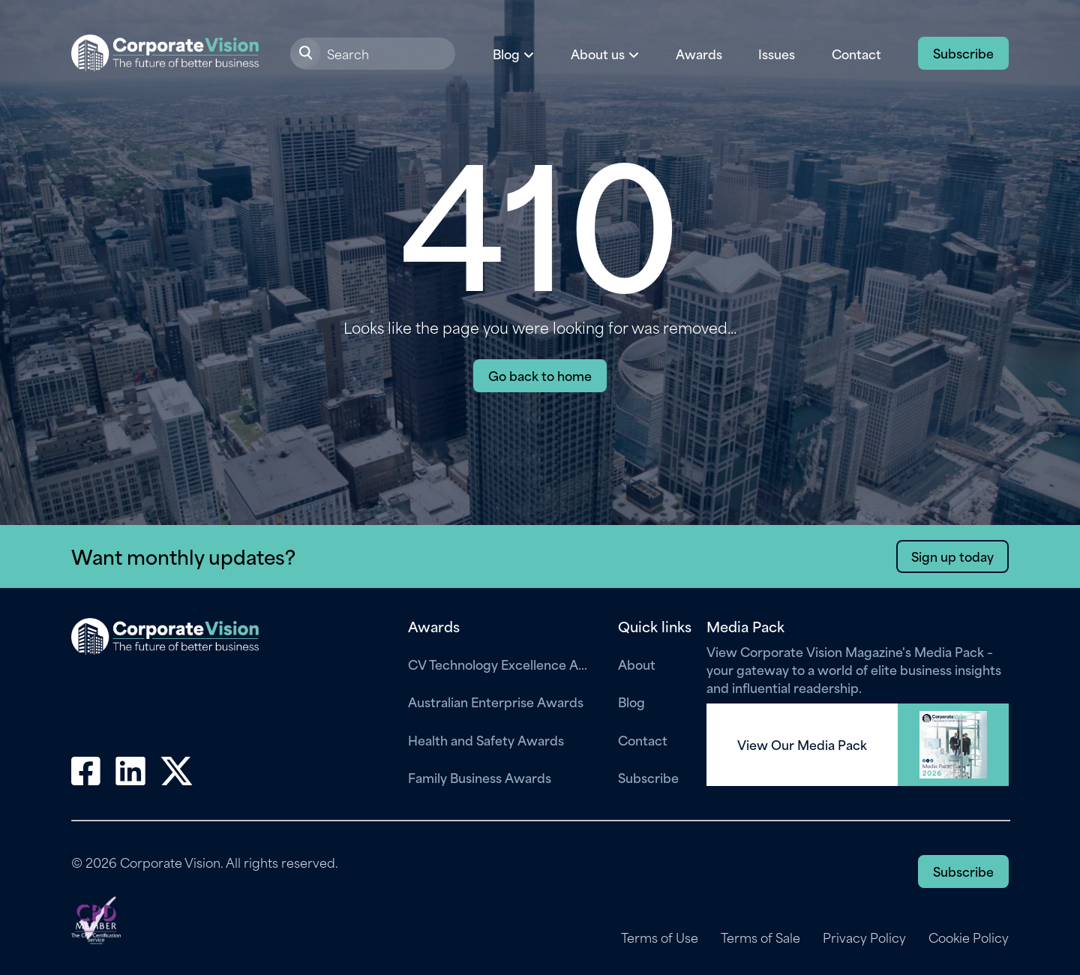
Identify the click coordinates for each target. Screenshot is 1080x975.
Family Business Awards (479, 777)
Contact (856, 53)
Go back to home (540, 375)
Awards (699, 53)
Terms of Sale (760, 937)
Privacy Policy (864, 937)
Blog (631, 701)
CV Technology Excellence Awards (502, 664)
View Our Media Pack (802, 744)
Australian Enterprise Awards (496, 701)
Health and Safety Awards (486, 739)
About (637, 664)
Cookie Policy (968, 937)
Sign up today (952, 556)
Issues (776, 53)
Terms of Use (659, 937)
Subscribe (963, 52)
